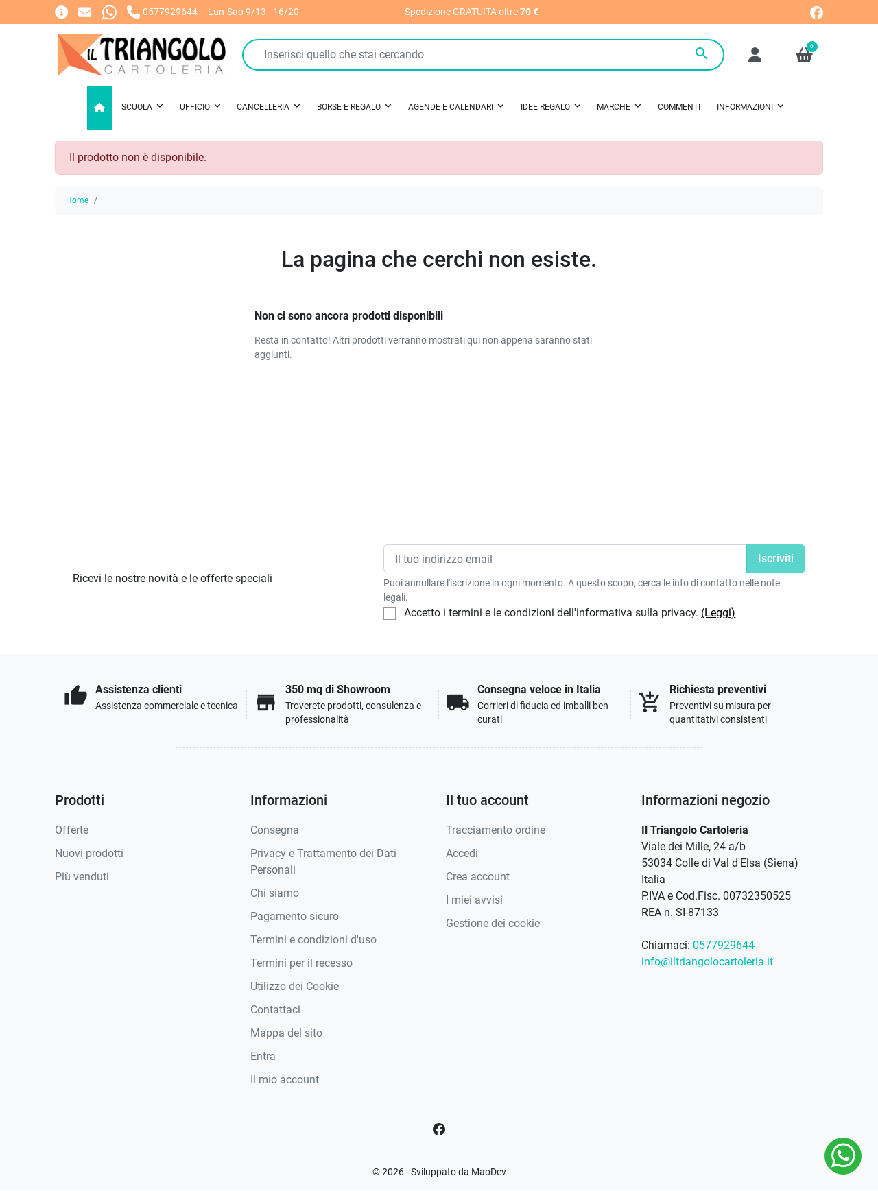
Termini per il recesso (301, 963)
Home (77, 200)
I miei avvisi (474, 899)
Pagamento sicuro (294, 916)
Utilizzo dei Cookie (294, 986)
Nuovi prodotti (89, 853)
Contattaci (275, 1009)
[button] (804, 55)
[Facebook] (439, 1129)
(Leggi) (718, 612)
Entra (263, 1056)
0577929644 (724, 945)
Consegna (274, 830)
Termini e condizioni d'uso (313, 939)
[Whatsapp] (109, 11)
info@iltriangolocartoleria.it (707, 961)
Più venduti (82, 876)
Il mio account (284, 1079)
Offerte (71, 830)
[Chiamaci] (162, 11)
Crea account (478, 876)
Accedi (462, 853)
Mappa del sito (286, 1032)
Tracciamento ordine (495, 830)
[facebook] (816, 11)
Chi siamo (274, 893)
